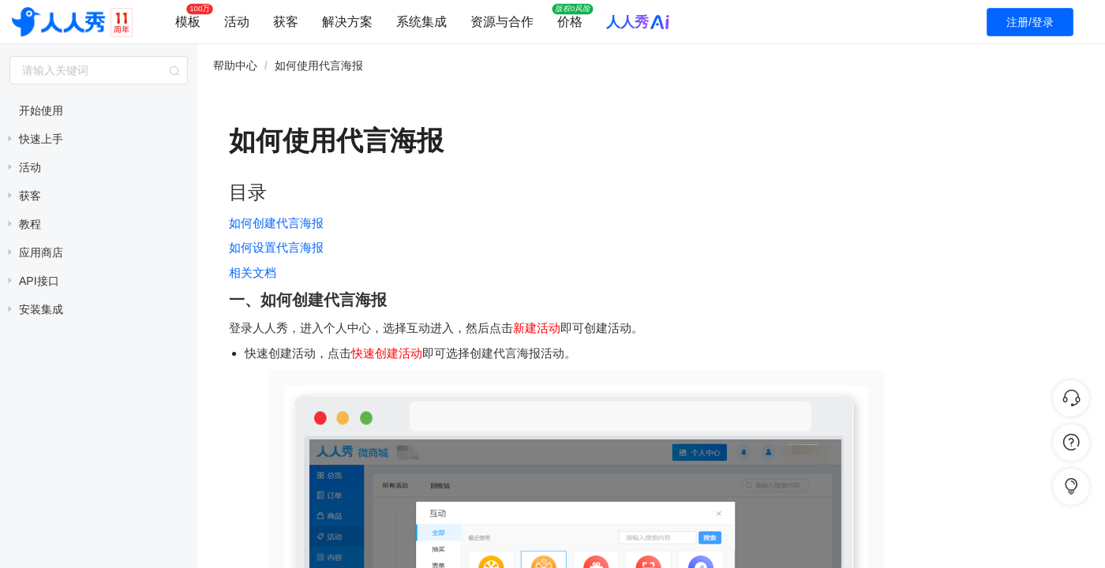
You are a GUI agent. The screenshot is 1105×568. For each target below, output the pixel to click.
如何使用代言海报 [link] (319, 65)
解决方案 (347, 21)
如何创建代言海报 (276, 223)
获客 (285, 21)
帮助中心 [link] (235, 65)
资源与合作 (502, 21)
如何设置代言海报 (276, 247)
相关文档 (252, 272)
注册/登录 (1030, 22)
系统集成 (421, 21)
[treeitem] (98, 110)
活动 (236, 21)
